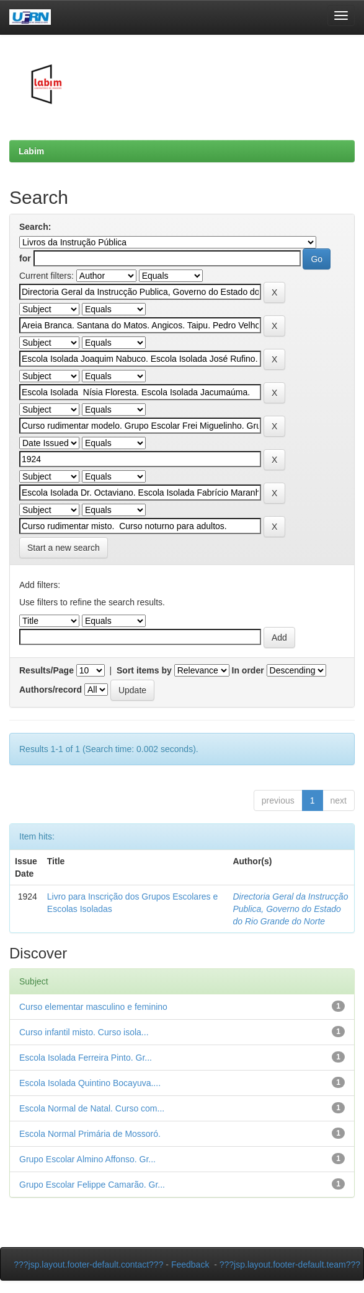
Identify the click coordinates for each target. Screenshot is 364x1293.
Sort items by (144, 670)
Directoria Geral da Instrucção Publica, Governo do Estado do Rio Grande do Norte (290, 909)
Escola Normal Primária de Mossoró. (90, 1134)
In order (248, 670)
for (25, 258)
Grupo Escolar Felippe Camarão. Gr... (92, 1185)
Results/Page (46, 670)
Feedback (190, 1264)
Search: (35, 227)
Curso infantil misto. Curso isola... (84, 1032)
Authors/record (50, 690)
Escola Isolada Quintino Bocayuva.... (90, 1083)
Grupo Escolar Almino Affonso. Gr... (87, 1159)
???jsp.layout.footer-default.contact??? (88, 1264)
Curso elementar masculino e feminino (93, 1007)
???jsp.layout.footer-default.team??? (290, 1264)
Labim (31, 151)
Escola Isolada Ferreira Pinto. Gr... (85, 1058)
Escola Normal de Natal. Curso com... (91, 1108)
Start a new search (63, 548)
